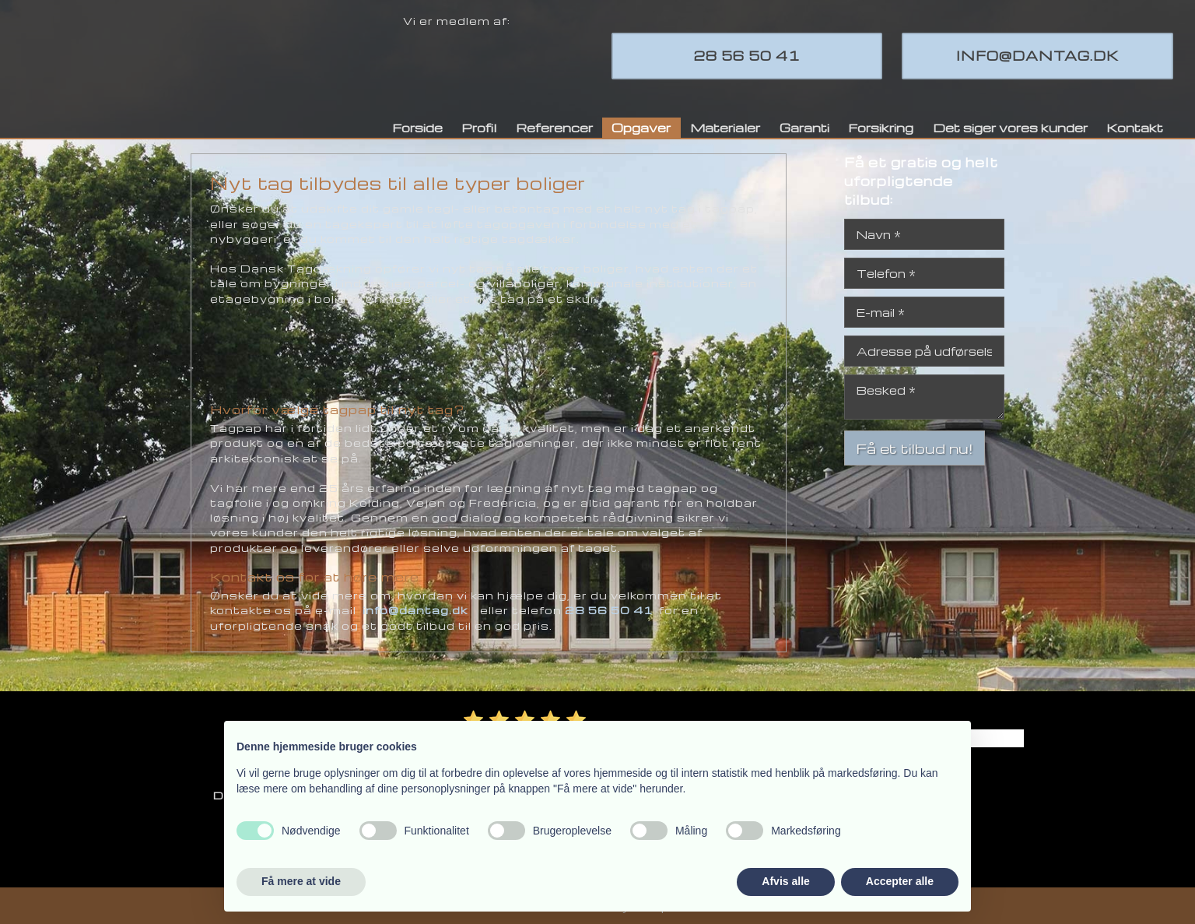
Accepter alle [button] (900, 881)
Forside (417, 127)
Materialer (725, 127)
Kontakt (1134, 127)
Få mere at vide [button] (301, 881)
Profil (478, 127)
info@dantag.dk (415, 610)
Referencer (554, 127)
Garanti (804, 127)
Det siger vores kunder (1010, 127)
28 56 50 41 (609, 610)
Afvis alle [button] (785, 881)
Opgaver (641, 127)
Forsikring (880, 127)
